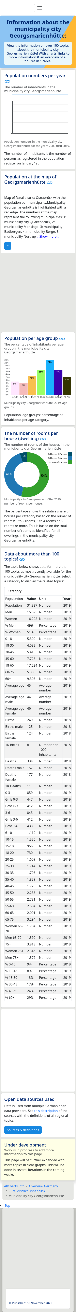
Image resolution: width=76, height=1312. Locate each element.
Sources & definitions (23, 1130)
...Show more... (48, 236)
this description (46, 1111)
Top (7, 1205)
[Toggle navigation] (39, 8)
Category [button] (14, 591)
